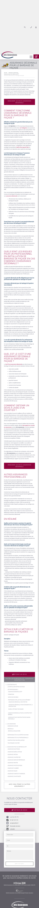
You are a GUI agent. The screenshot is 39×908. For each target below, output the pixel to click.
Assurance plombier (13, 768)
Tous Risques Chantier (14, 743)
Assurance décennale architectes (17, 702)
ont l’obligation (23, 128)
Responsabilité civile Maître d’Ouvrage (18, 734)
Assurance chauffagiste (14, 776)
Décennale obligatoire (14, 731)
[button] (25, 27)
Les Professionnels (13, 689)
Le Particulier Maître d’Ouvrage (16, 686)
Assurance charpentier (14, 757)
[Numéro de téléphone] (31, 27)
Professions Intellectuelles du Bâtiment (19, 700)
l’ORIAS (22, 885)
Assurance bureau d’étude (15, 751)
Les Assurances (11, 723)
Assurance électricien (14, 749)
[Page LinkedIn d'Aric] (20, 829)
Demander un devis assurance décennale (19, 102)
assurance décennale (11, 196)
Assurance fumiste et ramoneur (16, 773)
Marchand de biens (13, 697)
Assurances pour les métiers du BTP (17, 747)
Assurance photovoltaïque (15, 765)
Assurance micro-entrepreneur (16, 760)
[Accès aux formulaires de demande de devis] (36, 56)
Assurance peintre (13, 762)
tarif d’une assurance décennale (14, 364)
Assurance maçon (12, 771)
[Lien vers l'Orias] (19, 883)
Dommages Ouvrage (13, 726)
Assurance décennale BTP (15, 691)
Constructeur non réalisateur (16, 740)
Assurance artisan (13, 754)
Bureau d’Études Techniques (15, 709)
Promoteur (11, 694)
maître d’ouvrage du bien (22, 147)
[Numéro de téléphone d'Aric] (20, 820)
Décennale (10, 728)
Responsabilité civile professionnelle (18, 737)
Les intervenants (12, 684)
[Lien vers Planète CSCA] (19, 890)
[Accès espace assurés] (36, 27)
